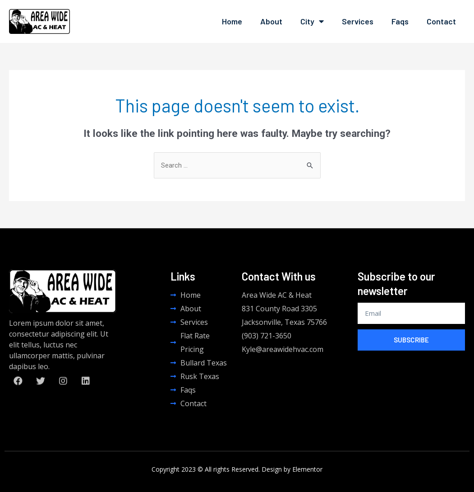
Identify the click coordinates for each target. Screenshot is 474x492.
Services (357, 21)
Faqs (400, 21)
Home (232, 21)
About (271, 21)
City (312, 21)
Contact (441, 21)
